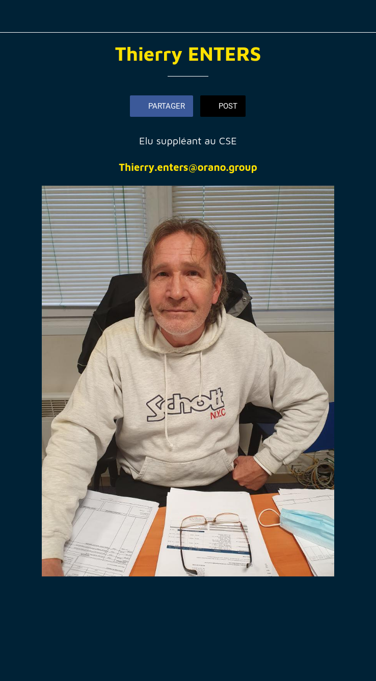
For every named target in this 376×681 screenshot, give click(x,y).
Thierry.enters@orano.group (188, 167)
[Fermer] (16, 16)
